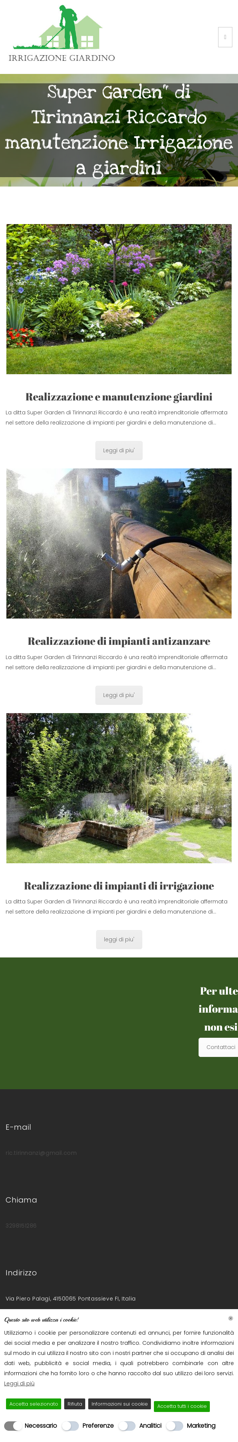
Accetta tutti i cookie (182, 1406)
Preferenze (98, 1425)
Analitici (150, 1425)
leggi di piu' (119, 939)
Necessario (41, 1425)
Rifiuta (75, 1403)
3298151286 (21, 1226)
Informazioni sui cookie (120, 1403)
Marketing (201, 1425)
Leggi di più (19, 1383)
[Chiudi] (230, 1318)
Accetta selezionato (33, 1403)
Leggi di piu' (119, 450)
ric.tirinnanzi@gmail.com (41, 1153)
